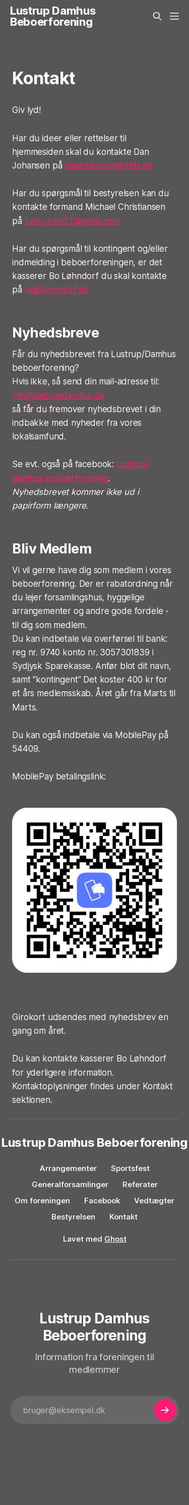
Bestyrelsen (73, 1216)
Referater (140, 1184)
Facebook (102, 1200)
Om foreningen (42, 1200)
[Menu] (174, 16)
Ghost (115, 1239)
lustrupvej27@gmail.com (72, 221)
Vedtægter (154, 1200)
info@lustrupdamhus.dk (58, 396)
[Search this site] (157, 16)
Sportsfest (130, 1168)
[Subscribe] (165, 1410)
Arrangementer (68, 1168)
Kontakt (123, 1216)
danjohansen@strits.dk (109, 165)
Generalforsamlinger (70, 1184)
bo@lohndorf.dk (57, 290)
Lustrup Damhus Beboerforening (52, 16)
